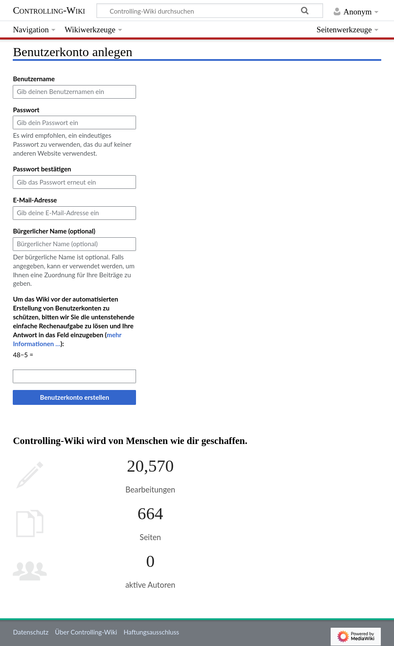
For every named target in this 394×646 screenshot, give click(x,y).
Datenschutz (30, 632)
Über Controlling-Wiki (86, 632)
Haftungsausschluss (151, 632)
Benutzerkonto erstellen (74, 397)
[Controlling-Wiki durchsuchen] (210, 10)
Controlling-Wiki (49, 10)
